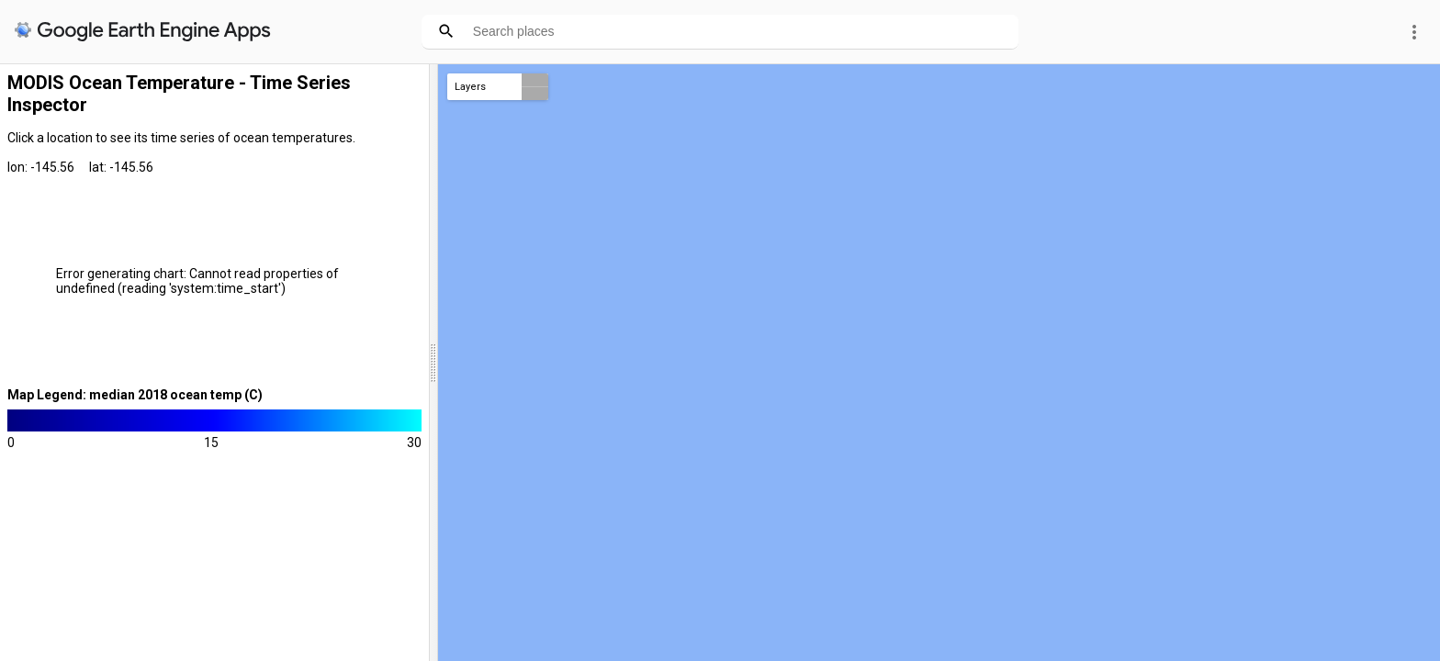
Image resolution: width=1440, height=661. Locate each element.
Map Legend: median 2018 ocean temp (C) (135, 394)
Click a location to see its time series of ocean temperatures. (181, 137)
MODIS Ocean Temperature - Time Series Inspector (179, 94)
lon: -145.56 (40, 167)
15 (211, 442)
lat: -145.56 (121, 167)
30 (414, 442)
